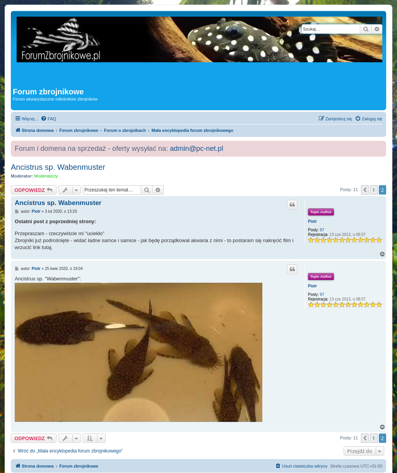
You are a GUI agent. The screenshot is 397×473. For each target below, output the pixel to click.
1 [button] (373, 189)
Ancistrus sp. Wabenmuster (58, 167)
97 (322, 230)
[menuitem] (48, 118)
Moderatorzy (46, 176)
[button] (365, 190)
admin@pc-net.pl (196, 148)
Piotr (312, 221)
